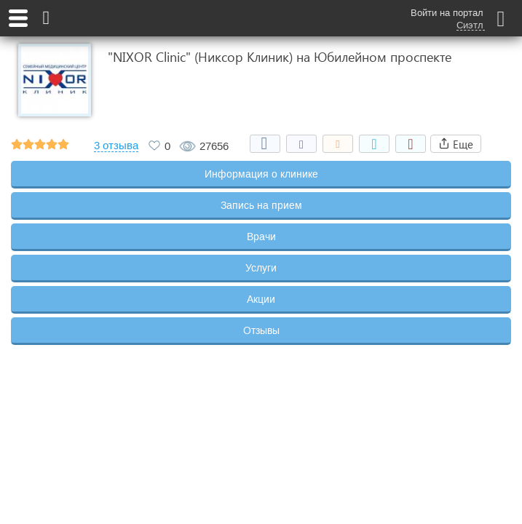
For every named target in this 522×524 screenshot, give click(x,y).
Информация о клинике (261, 174)
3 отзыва (116, 145)
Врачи (261, 236)
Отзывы (261, 330)
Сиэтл (469, 25)
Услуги (261, 268)
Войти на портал (447, 12)
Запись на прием (261, 205)
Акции (261, 299)
